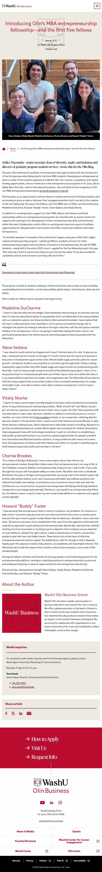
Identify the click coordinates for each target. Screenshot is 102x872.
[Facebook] (6, 714)
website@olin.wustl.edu (51, 821)
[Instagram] (60, 803)
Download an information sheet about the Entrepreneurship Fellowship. (38, 272)
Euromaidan (42, 417)
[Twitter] (13, 714)
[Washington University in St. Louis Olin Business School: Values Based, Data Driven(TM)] (51, 792)
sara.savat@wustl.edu (23, 687)
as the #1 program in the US (54, 191)
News (13, 149)
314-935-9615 (19, 683)
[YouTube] (42, 803)
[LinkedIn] (20, 714)
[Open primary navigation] (97, 6)
